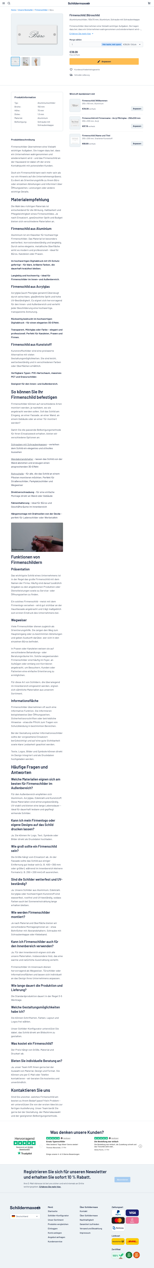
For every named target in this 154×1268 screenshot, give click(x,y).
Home (13, 10)
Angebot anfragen (56, 1237)
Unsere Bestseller (25, 10)
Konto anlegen (55, 1232)
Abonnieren (122, 1179)
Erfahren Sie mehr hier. (50, 1186)
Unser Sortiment (56, 1219)
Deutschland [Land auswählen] (20, 1216)
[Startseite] (26, 1207)
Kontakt (83, 1211)
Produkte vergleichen (58, 1224)
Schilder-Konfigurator (58, 1215)
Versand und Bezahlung (91, 1228)
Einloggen (53, 1228)
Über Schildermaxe (89, 1215)
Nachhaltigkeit (87, 1219)
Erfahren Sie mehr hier (81, 33)
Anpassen (104, 61)
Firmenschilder (41, 10)
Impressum (85, 1232)
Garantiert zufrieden (89, 1224)
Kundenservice (55, 1241)
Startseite (52, 1211)
